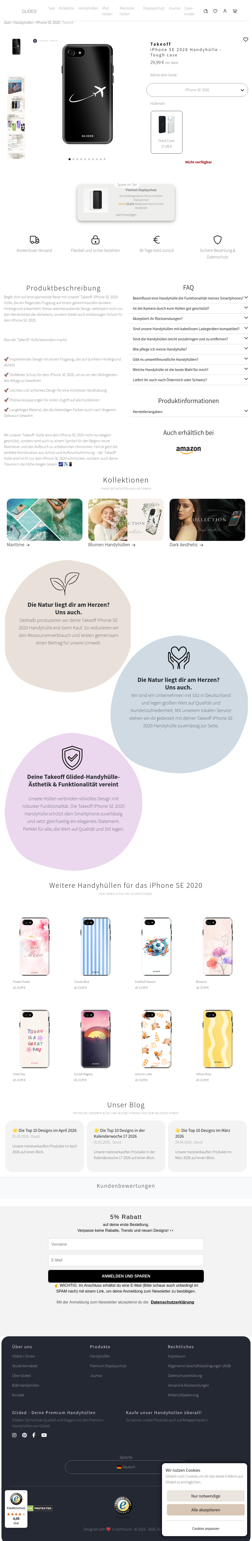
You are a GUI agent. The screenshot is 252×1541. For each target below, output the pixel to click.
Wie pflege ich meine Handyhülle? (160, 349)
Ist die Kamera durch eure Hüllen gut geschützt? (171, 308)
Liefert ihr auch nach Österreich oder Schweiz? (170, 379)
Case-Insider (189, 11)
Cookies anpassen (205, 1528)
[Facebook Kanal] (36, 1435)
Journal (174, 8)
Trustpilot (123, 1517)
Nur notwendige (205, 1496)
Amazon (189, 1420)
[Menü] (24, 1493)
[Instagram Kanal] (16, 1435)
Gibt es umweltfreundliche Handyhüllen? (165, 359)
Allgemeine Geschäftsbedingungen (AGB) (199, 1365)
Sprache (126, 1457)
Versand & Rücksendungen (188, 1385)
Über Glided (21, 1375)
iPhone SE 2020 (48, 22)
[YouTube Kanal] (46, 1435)
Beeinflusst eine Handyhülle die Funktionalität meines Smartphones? (188, 298)
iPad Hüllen (107, 11)
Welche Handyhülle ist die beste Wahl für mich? (170, 369)
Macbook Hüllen (127, 11)
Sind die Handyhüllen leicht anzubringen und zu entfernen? (180, 339)
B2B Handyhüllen (25, 1385)
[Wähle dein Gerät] (197, 90)
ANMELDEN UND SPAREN (126, 1276)
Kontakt (18, 1395)
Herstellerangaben (147, 411)
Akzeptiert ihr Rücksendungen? (157, 318)
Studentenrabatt (24, 1365)
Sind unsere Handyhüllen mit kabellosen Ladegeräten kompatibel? (186, 328)
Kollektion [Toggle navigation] (67, 8)
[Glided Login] (225, 12)
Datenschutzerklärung (172, 1302)
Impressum (176, 1356)
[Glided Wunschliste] (205, 12)
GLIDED (29, 11)
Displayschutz (154, 8)
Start (7, 22)
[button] (70, 159)
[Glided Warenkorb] (235, 12)
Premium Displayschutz (108, 1365)
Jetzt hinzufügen (126, 215)
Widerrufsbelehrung (183, 1395)
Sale (51, 8)
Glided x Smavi (23, 1356)
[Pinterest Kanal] (27, 1435)
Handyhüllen (88, 8)
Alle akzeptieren (205, 1510)
